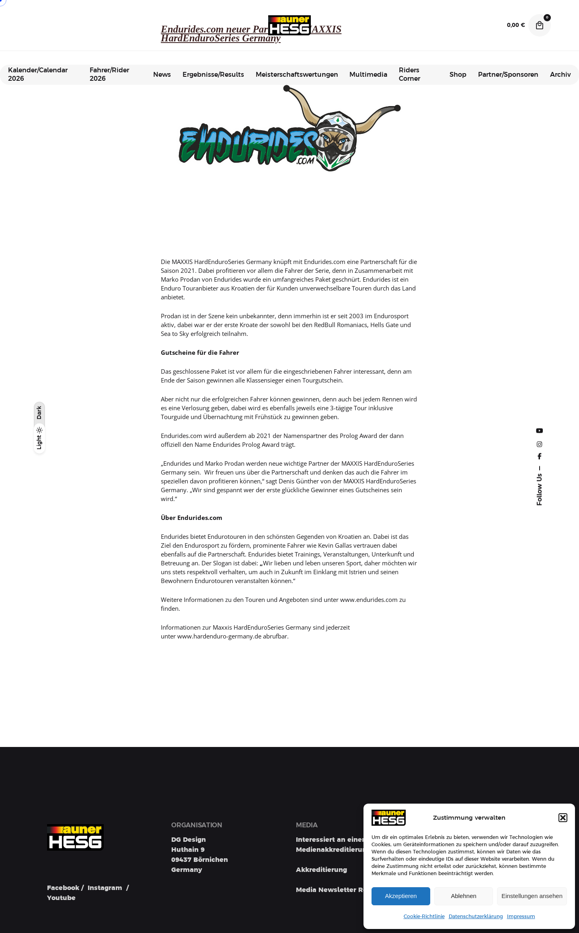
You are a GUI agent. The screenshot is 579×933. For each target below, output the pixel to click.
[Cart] (539, 25)
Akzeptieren (401, 895)
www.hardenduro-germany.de (219, 636)
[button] (563, 818)
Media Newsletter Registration (348, 890)
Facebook (63, 888)
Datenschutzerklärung (476, 916)
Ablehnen (463, 895)
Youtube (61, 898)
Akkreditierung (321, 870)
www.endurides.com (369, 599)
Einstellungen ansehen (532, 895)
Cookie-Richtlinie (424, 916)
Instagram (105, 888)
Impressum (521, 916)
